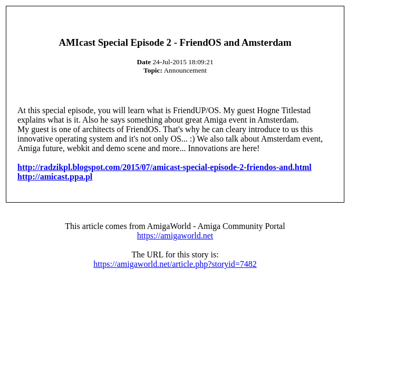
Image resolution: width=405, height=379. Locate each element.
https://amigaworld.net (175, 235)
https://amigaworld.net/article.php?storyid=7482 (174, 264)
